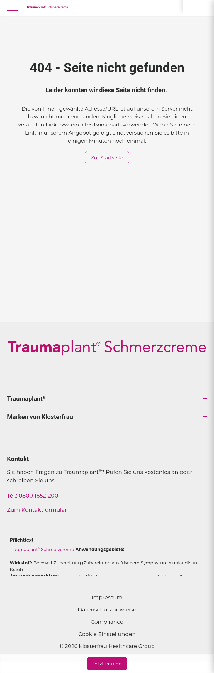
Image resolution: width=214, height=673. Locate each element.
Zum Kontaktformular (37, 509)
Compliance (107, 621)
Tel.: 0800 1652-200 (32, 495)
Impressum (107, 597)
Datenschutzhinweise (107, 609)
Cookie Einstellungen (107, 634)
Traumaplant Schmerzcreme (42, 549)
